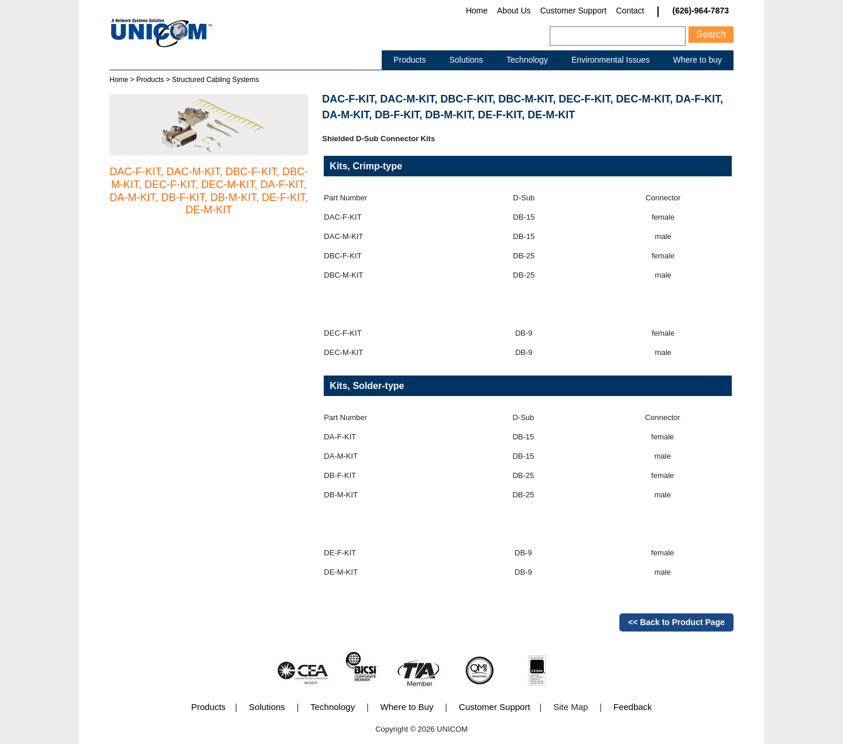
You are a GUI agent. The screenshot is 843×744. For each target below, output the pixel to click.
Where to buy (697, 59)
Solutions (466, 59)
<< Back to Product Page (676, 622)
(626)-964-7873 (700, 10)
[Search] (618, 36)
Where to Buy (407, 707)
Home (477, 10)
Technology (527, 59)
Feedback (633, 707)
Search (711, 34)
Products (409, 59)
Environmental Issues (610, 59)
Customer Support (573, 10)
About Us (514, 10)
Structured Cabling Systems (215, 80)
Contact (630, 10)
